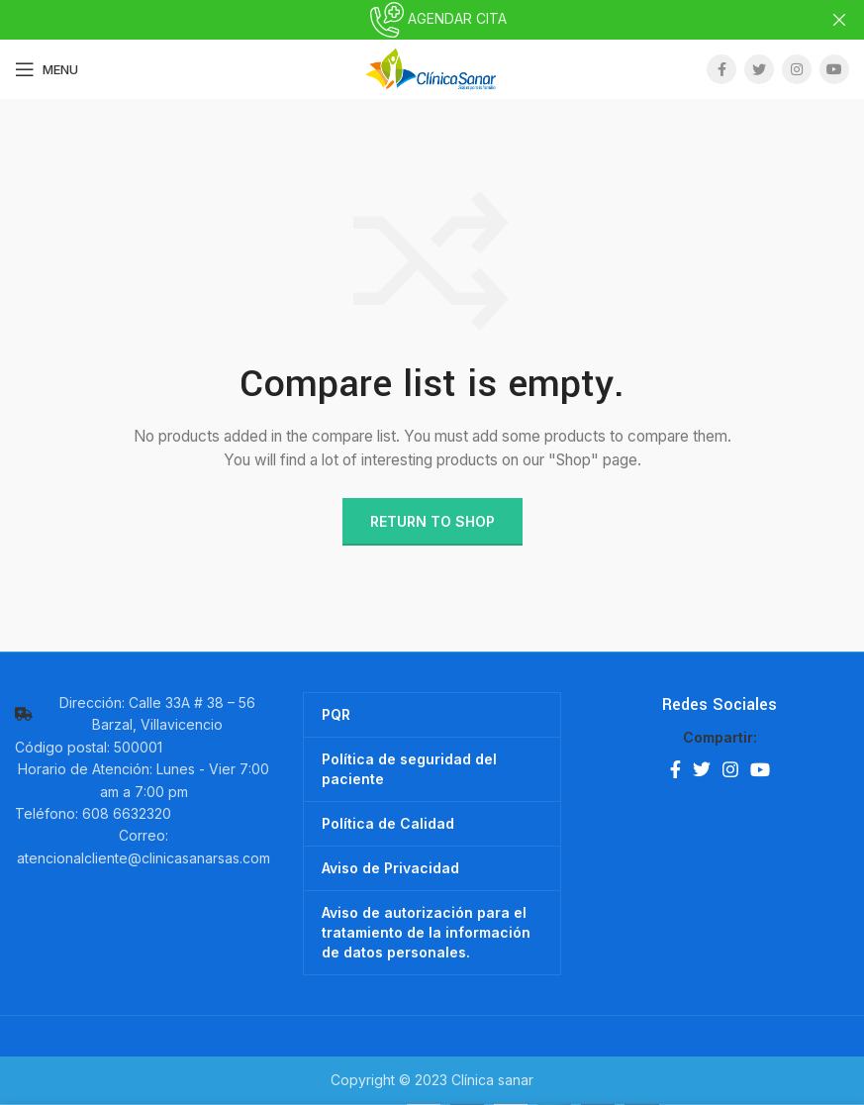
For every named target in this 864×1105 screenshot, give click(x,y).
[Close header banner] (839, 20)
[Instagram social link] (797, 69)
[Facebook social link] (721, 69)
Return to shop (432, 520)
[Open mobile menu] (46, 69)
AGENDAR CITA (432, 18)
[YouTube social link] (834, 69)
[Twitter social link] (759, 69)
